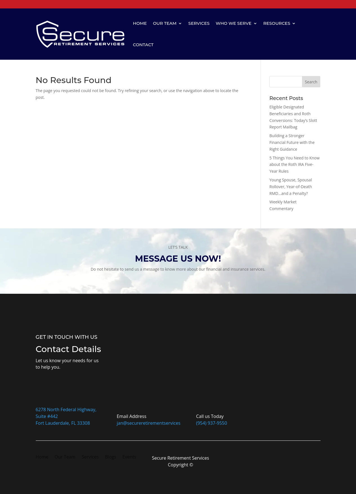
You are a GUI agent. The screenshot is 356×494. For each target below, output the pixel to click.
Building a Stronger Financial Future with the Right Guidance (292, 142)
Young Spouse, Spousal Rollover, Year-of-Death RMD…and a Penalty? (290, 186)
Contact (143, 44)
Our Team (164, 23)
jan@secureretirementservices (148, 423)
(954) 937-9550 (211, 423)
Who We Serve (234, 23)
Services (198, 23)
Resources (276, 23)
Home (140, 23)
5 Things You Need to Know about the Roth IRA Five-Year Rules (294, 164)
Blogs (110, 457)
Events (129, 457)
